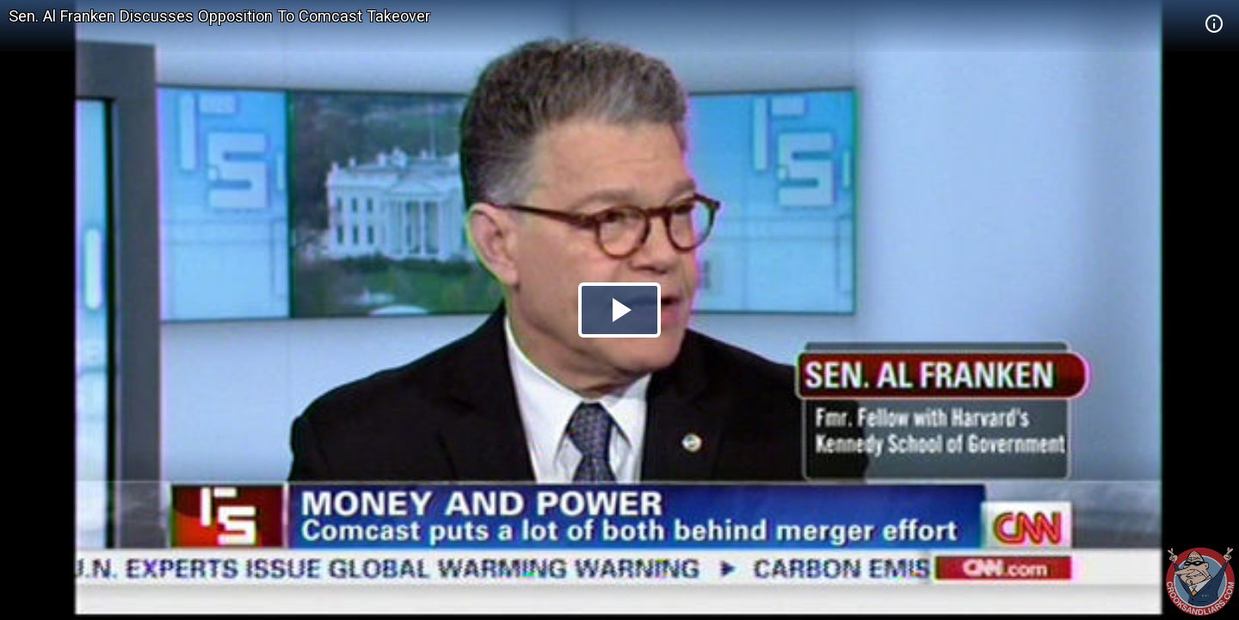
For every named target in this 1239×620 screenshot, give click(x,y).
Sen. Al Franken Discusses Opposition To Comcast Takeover (219, 16)
